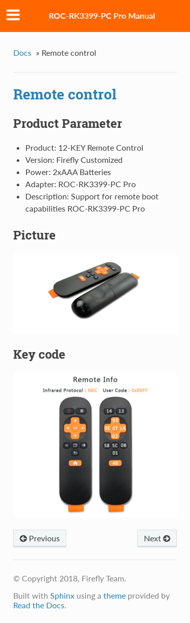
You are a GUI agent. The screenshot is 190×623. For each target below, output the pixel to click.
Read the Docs (38, 605)
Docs (22, 52)
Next (157, 538)
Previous (40, 538)
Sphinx (62, 595)
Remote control (65, 94)
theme (114, 595)
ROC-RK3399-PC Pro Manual (102, 15)
